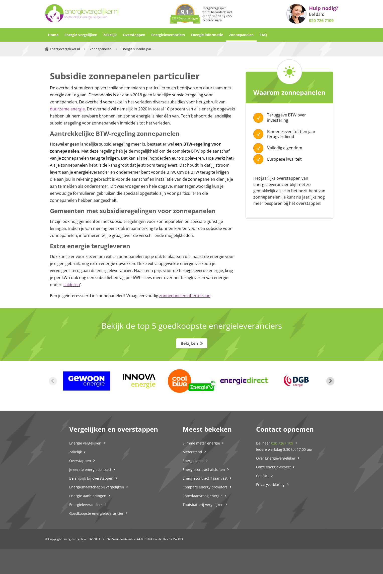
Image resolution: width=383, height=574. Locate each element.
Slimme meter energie (201, 443)
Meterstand (192, 452)
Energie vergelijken (80, 34)
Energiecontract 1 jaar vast (205, 478)
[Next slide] (330, 381)
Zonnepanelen (241, 34)
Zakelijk (110, 34)
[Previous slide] (53, 381)
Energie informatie (207, 34)
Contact (262, 475)
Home (53, 34)
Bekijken (189, 343)
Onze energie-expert (273, 467)
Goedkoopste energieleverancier (96, 513)
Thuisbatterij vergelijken (203, 504)
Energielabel (193, 460)
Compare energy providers (205, 487)
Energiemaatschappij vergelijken (96, 487)
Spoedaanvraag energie (202, 495)
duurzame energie (67, 109)
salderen (71, 284)
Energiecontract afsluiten (204, 469)
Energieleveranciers (168, 34)
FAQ (263, 34)
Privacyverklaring (270, 484)
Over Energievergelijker (275, 458)
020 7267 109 (282, 443)
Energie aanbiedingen (87, 495)
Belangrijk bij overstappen (91, 478)
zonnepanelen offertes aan (184, 295)
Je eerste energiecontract (90, 469)
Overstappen (134, 34)
